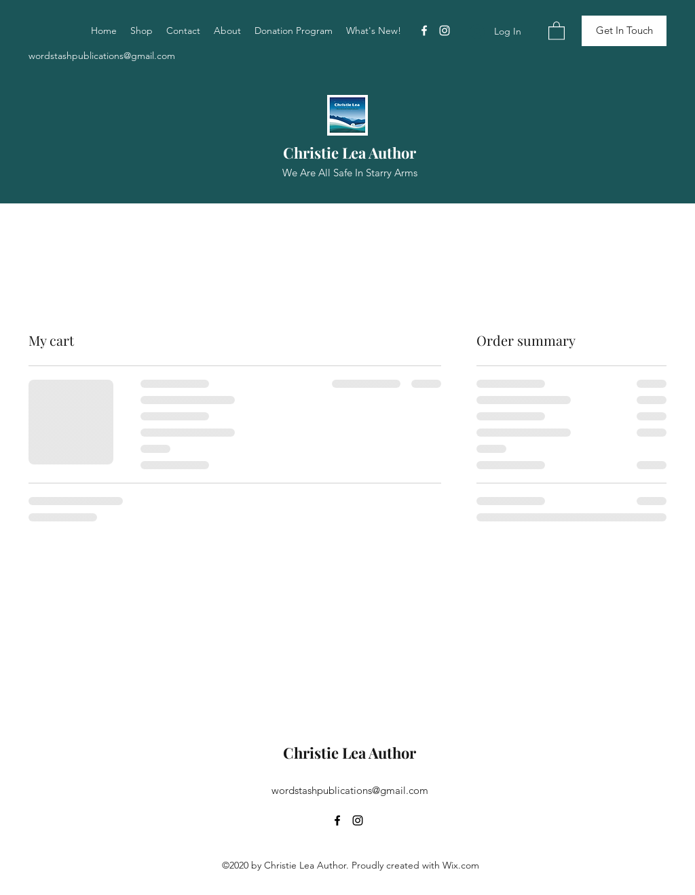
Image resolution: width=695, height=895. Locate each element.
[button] (556, 30)
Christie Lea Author (349, 152)
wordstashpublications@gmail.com (102, 55)
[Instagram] (444, 30)
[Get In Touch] (624, 31)
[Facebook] (424, 30)
